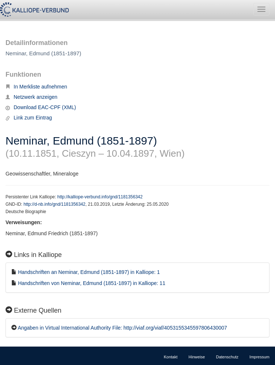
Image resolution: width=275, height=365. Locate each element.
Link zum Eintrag (29, 118)
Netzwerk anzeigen (31, 97)
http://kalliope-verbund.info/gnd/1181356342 (100, 196)
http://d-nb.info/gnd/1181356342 (55, 204)
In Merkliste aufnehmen (36, 87)
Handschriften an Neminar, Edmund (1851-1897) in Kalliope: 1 (89, 272)
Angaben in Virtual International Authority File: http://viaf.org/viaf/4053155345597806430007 (122, 328)
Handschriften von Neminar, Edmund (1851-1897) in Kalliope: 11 (91, 283)
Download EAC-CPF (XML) (41, 107)
